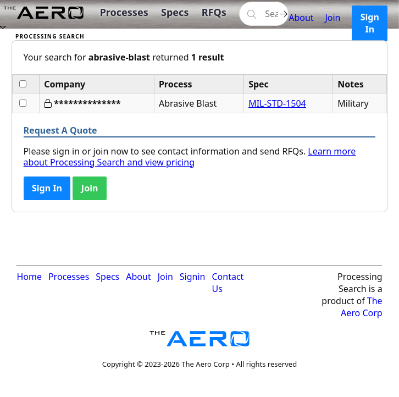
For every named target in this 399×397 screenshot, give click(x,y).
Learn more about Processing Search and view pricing (190, 156)
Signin (193, 277)
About (301, 18)
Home (29, 277)
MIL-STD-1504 (277, 103)
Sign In (370, 23)
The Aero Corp (362, 307)
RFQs (214, 12)
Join (332, 18)
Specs (175, 12)
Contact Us (227, 283)
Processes (124, 12)
